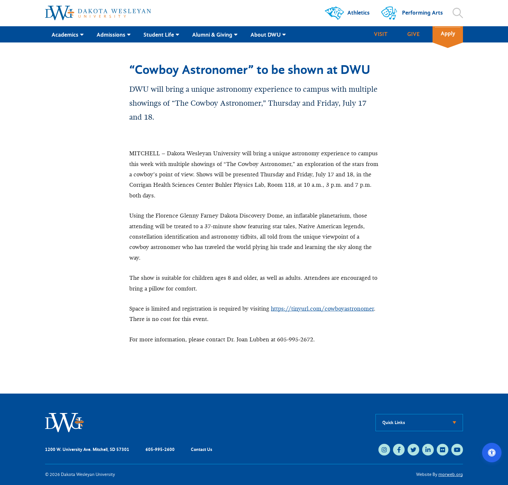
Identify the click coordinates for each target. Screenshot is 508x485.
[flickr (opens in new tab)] (442, 449)
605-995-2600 (160, 449)
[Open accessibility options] (492, 452)
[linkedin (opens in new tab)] (428, 449)
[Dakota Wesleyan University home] (98, 13)
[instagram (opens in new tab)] (384, 449)
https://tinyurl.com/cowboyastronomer (322, 308)
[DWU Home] (64, 422)
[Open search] (458, 13)
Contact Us (201, 449)
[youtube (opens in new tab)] (457, 449)
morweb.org (450, 474)
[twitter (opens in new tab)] (413, 449)
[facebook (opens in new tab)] (399, 449)
